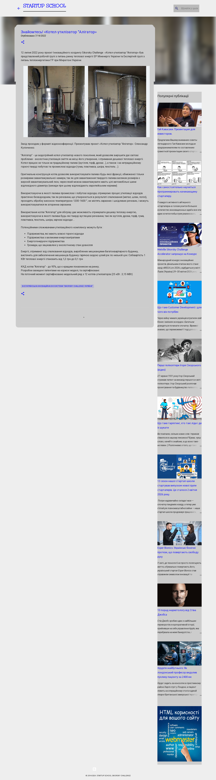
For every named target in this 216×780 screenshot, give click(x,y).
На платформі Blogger (108, 769)
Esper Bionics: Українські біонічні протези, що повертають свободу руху (177, 552)
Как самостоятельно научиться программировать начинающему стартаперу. (177, 191)
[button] (23, 42)
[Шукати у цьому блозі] (182, 8)
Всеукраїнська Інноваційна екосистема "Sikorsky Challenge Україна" (57, 286)
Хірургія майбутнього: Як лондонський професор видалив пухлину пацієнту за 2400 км (177, 672)
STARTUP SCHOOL (44, 7)
